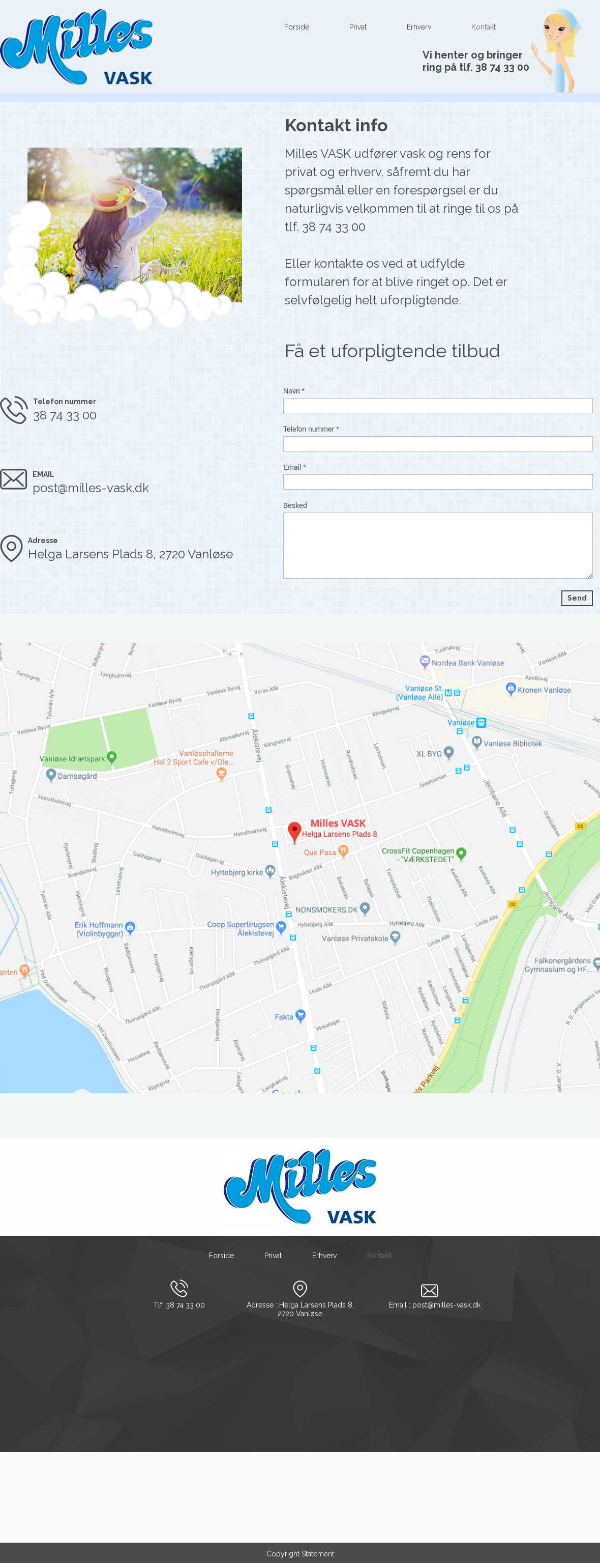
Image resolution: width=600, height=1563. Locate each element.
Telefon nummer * (311, 429)
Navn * (294, 391)
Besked (295, 505)
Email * (294, 467)
